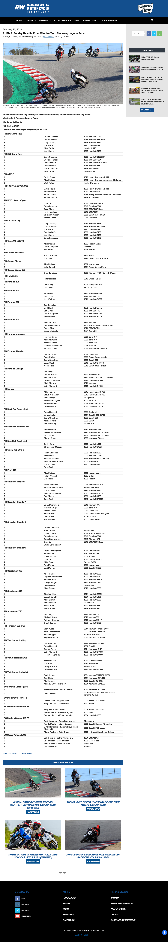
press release (48, 37)
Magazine (45, 20)
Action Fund (90, 20)
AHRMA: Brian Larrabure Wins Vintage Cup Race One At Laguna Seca (93, 856)
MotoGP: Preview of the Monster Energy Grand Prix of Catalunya (152, 79)
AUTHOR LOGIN (82, 935)
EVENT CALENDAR (62, 20)
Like (56, 899)
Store (77, 20)
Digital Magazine (109, 20)
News (20, 20)
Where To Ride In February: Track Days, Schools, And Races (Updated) (33, 856)
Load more (147, 110)
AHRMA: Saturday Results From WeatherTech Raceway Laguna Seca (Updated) (33, 805)
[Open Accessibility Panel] (164, 932)
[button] (152, 20)
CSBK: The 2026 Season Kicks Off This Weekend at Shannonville (152, 101)
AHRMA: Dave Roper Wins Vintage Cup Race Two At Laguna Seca (93, 803)
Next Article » (28, 753)
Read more (33, 811)
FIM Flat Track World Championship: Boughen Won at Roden (152, 90)
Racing (31, 20)
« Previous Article (10, 753)
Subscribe (53, 916)
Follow (54, 904)
